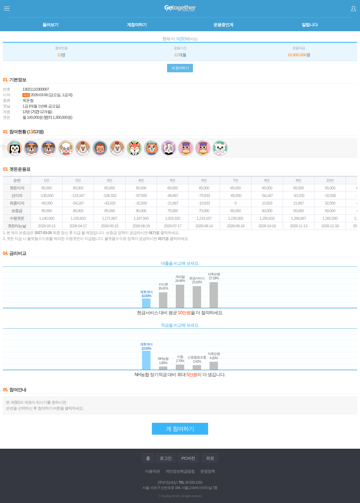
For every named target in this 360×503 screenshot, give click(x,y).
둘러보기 (50, 24)
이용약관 (152, 471)
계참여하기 (137, 24)
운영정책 (207, 471)
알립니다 (310, 24)
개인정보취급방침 (180, 471)
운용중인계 (223, 24)
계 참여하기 (180, 68)
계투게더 (180, 8)
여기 (152, 232)
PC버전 (188, 458)
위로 (210, 458)
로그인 (353, 9)
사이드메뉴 (6, 9)
